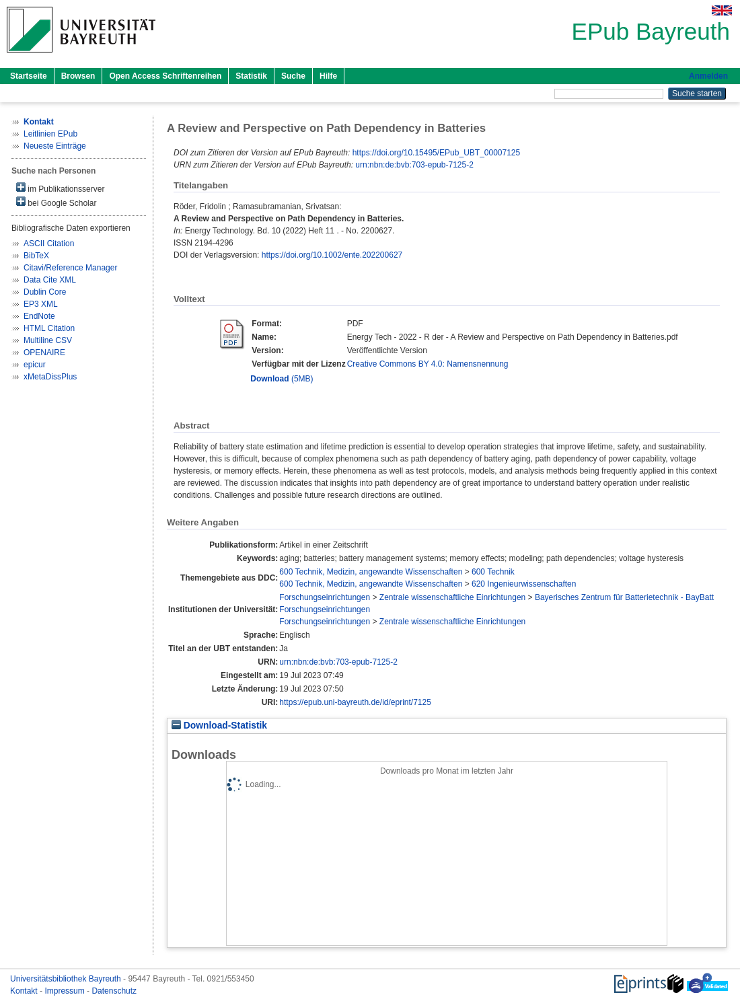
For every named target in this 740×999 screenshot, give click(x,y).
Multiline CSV (48, 340)
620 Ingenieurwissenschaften (524, 584)
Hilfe (328, 76)
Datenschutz (114, 991)
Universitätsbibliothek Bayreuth (66, 979)
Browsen (78, 76)
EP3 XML (41, 304)
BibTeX (36, 255)
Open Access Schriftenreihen (165, 76)
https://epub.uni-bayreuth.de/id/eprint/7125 (355, 702)
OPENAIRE (44, 352)
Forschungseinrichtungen (324, 597)
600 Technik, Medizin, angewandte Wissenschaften (370, 572)
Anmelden (708, 76)
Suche (293, 76)
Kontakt (25, 991)
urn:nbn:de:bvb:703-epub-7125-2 (414, 165)
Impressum (65, 991)
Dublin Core (45, 292)
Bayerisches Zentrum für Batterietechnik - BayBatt (624, 597)
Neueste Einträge (55, 146)
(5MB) (281, 378)
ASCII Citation (49, 243)
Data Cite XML (50, 280)
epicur (35, 364)
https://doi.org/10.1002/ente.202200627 (332, 255)
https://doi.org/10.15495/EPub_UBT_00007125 (437, 152)
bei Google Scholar (56, 202)
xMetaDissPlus (50, 376)
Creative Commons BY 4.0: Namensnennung (428, 364)
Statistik (251, 76)
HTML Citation (49, 328)
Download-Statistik (219, 725)
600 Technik (493, 572)
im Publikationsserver (60, 188)
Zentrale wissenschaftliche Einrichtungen (452, 597)
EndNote (39, 316)
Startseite (28, 76)
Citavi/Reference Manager (70, 267)
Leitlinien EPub (50, 134)
